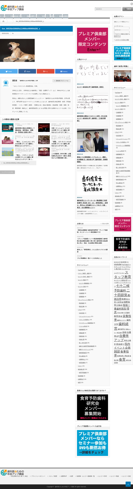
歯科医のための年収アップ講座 (64, 487)
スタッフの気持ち (84, 319)
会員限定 (65, 16)
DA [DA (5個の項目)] (115, 262)
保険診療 (81, 333)
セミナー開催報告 (84, 283)
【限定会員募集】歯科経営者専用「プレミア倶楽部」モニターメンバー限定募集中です (92, 231)
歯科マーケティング (59, 139)
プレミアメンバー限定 (84, 299)
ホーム (2, 16)
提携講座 (19, 125)
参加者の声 (17, 16)
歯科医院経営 (57, 125)
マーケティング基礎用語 (86, 323)
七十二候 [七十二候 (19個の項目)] (123, 286)
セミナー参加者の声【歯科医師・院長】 (90, 87)
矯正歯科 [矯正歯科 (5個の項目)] (119, 332)
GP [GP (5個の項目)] (119, 262)
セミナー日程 (9, 16)
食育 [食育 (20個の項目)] (122, 359)
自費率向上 (54, 151)
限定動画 (81, 303)
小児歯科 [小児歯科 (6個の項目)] (127, 313)
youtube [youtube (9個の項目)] (118, 264)
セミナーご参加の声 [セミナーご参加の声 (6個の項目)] (121, 280)
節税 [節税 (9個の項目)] (124, 332)
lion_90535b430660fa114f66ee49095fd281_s (16, 163)
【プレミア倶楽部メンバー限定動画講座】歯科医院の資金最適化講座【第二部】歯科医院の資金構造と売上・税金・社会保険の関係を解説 (92, 241)
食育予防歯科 (83, 372)
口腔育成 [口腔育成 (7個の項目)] (119, 302)
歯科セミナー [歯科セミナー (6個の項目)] (121, 320)
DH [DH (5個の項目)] (117, 262)
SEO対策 (81, 313)
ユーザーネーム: (118, 26)
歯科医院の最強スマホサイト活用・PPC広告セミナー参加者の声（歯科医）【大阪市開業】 (92, 118)
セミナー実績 (25, 16)
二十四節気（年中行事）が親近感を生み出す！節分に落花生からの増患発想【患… (61, 156)
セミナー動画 (58, 16)
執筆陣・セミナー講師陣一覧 (86, 476)
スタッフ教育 (41, 16)
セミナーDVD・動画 (84, 276)
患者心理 (60, 137)
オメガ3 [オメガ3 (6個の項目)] (124, 269)
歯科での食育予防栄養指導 (24, 150)
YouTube (80, 270)
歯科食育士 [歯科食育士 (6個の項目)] (121, 329)
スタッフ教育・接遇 (84, 273)
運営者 (14, 80)
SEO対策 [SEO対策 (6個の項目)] (123, 262)
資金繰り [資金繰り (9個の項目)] (120, 344)
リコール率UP (83, 326)
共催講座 (81, 293)
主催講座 (81, 290)
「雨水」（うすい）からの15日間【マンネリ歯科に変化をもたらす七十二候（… (24, 157)
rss (131, 4)
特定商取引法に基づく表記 (19, 476)
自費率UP (33, 16)
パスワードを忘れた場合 (122, 39)
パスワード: (117, 30)
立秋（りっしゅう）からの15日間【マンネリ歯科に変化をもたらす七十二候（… (60, 130)
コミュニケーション (64, 148)
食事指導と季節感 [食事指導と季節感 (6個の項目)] (123, 356)
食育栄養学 (82, 362)
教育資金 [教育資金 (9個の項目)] (118, 316)
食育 (51, 16)
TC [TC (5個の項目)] (128, 262)
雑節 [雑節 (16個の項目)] (117, 351)
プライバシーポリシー (38, 476)
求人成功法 (82, 356)
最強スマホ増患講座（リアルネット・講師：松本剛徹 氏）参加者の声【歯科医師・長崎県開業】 (92, 159)
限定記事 (68, 139)
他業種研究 (82, 329)
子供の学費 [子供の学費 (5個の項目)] (120, 312)
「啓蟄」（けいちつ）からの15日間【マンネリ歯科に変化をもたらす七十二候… (61, 144)
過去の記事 (105, 223)
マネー (48, 16)
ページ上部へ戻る (128, 484)
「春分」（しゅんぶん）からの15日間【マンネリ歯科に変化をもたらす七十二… (25, 144)
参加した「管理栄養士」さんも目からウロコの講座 (92, 251)
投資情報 (80, 376)
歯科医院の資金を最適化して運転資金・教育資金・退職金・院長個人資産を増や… (25, 130)
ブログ (60, 124)
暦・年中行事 (25, 137)
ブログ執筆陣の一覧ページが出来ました (89, 258)
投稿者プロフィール (62, 81)
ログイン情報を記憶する (123, 34)
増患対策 (81, 336)
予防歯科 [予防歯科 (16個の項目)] (120, 290)
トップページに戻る (7, 172)
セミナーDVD (102, 476)
